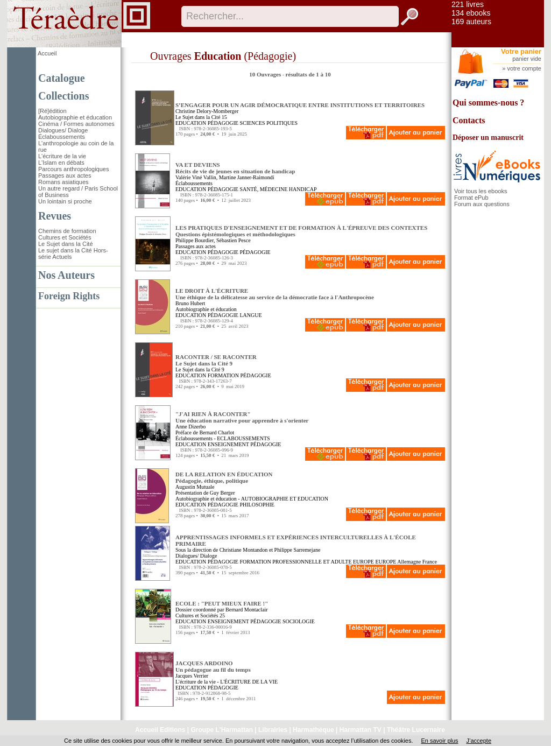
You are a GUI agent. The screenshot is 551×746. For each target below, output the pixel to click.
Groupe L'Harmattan (221, 730)
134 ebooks (470, 13)
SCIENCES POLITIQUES (268, 123)
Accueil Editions (160, 730)
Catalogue (61, 78)
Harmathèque (313, 730)
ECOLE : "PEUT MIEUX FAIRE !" (221, 603)
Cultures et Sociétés (64, 237)
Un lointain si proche (65, 201)
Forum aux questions (482, 204)
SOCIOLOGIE (298, 621)
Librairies (272, 730)
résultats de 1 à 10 (307, 74)
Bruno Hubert (190, 303)
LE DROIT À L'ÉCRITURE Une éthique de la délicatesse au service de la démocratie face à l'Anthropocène (274, 293)
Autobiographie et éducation (75, 117)
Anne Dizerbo (190, 427)
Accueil (47, 53)
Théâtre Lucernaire (416, 730)
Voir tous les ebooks (480, 191)
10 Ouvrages (265, 74)
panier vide (526, 58)
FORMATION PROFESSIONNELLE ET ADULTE (295, 562)
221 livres (467, 4)
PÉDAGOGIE (223, 123)
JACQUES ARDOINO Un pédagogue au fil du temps (213, 666)
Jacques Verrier (191, 676)
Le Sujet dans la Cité (65, 244)
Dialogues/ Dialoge (63, 130)
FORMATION (223, 375)
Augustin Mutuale (195, 487)
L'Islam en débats (61, 162)
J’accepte (479, 740)
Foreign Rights (69, 296)
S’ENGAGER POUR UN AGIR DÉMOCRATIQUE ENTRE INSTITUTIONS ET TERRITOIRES (300, 105)
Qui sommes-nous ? (488, 102)
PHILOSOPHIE (256, 505)
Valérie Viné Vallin (195, 177)
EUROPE (363, 562)
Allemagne (409, 562)
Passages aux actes (64, 175)
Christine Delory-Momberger (206, 111)
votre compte (524, 68)
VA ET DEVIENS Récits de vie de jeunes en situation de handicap (235, 167)
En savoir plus (439, 740)
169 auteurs (471, 21)
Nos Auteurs (66, 275)
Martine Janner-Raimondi (246, 177)
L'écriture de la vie (62, 156)
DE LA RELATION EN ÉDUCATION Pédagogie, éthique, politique (224, 477)
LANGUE (250, 315)
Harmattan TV (361, 730)
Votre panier (521, 51)
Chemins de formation (67, 231)
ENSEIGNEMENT (228, 444)
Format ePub (471, 197)
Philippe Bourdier (194, 240)
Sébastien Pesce (233, 240)
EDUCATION (190, 123)
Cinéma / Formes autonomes (76, 124)
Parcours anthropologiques (73, 169)
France (429, 562)
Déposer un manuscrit (488, 137)
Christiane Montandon (244, 550)
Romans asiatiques (63, 182)
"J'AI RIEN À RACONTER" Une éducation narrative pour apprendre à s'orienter (242, 417)
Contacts (469, 120)
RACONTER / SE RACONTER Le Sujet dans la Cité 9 (216, 360)
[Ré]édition (52, 111)
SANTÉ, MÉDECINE (263, 189)
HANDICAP (303, 189)
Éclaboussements (61, 136)
